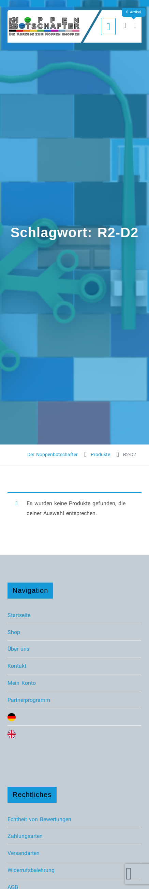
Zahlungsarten (25, 836)
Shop (14, 632)
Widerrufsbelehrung (31, 870)
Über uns (18, 649)
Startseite (19, 615)
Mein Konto (22, 683)
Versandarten (24, 853)
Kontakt (17, 666)
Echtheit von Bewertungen (39, 819)
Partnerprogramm (29, 700)
